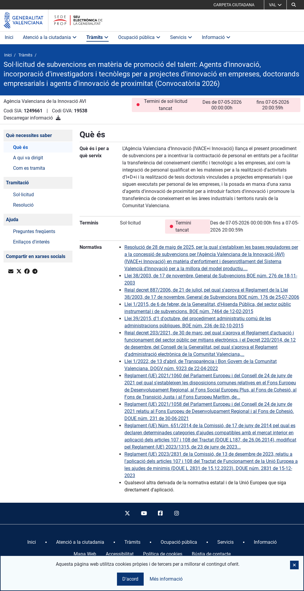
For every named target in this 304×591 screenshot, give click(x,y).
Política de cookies (162, 554)
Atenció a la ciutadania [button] (50, 37)
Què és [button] (20, 147)
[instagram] (177, 513)
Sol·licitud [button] (23, 194)
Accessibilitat (120, 554)
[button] (294, 565)
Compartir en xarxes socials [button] (35, 256)
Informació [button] (216, 37)
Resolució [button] (23, 205)
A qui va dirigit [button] (28, 158)
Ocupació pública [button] (139, 37)
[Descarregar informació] (58, 118)
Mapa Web (85, 554)
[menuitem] (32, 542)
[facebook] (160, 513)
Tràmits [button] (97, 37)
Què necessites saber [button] (29, 135)
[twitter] (127, 513)
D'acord (130, 579)
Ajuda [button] (12, 219)
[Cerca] (293, 4)
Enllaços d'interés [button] (31, 242)
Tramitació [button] (17, 183)
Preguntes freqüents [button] (34, 231)
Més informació (166, 579)
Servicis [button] (181, 37)
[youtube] (144, 513)
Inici (9, 37)
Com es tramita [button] (29, 168)
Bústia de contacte (211, 554)
